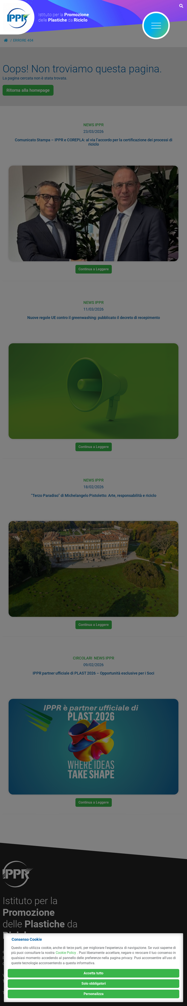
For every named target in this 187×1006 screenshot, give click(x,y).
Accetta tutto (93, 973)
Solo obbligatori (93, 983)
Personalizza (94, 994)
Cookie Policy (66, 953)
